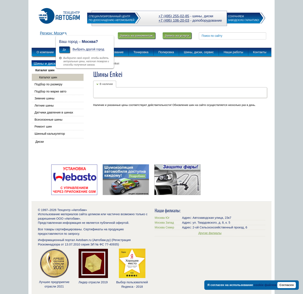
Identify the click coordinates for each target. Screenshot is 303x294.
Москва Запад (164, 222)
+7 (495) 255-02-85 (173, 16)
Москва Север (164, 227)
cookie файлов (265, 285)
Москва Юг (162, 217)
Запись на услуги (177, 35)
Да (64, 49)
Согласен (286, 285)
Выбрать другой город (88, 49)
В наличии (106, 84)
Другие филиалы (209, 233)
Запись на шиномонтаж (136, 35)
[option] (74, 179)
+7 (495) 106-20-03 (173, 20)
